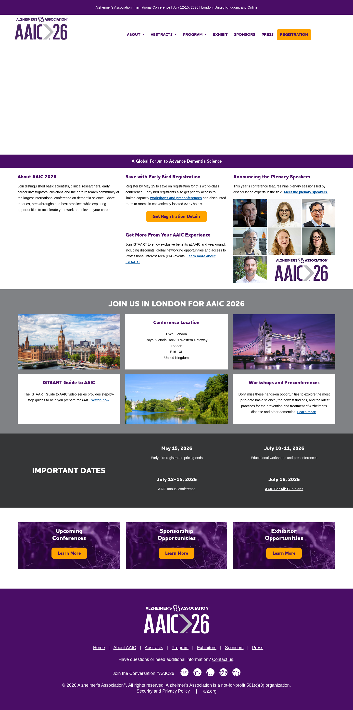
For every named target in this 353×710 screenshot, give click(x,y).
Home (99, 647)
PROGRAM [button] (193, 34)
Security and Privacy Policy (163, 691)
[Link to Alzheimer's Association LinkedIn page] (236, 672)
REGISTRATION (294, 34)
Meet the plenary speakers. (306, 192)
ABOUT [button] (134, 34)
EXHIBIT (220, 34)
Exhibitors (206, 647)
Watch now (100, 400)
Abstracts (154, 647)
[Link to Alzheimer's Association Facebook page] (223, 672)
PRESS (268, 34)
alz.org (209, 691)
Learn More (69, 553)
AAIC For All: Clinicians (284, 489)
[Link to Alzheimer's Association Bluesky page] (184, 672)
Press (257, 647)
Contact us (222, 659)
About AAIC (124, 647)
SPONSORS (244, 34)
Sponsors (234, 647)
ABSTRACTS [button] (162, 34)
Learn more (306, 412)
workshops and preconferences (176, 198)
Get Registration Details (176, 216)
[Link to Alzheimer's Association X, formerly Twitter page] (197, 672)
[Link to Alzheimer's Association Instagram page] (210, 672)
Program (180, 647)
